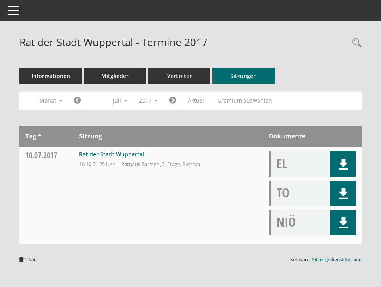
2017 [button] (148, 100)
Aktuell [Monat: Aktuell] (197, 100)
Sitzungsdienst (337, 259)
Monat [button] (50, 100)
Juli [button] (120, 100)
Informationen (51, 76)
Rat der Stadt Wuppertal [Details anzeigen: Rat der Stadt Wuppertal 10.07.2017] (111, 154)
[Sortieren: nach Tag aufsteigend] (39, 136)
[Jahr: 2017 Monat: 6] (77, 101)
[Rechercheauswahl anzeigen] (355, 43)
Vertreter (179, 76)
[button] (343, 164)
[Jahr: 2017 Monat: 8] (173, 101)
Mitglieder (115, 76)
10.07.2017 (41, 155)
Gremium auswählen (244, 100)
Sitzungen (243, 76)
